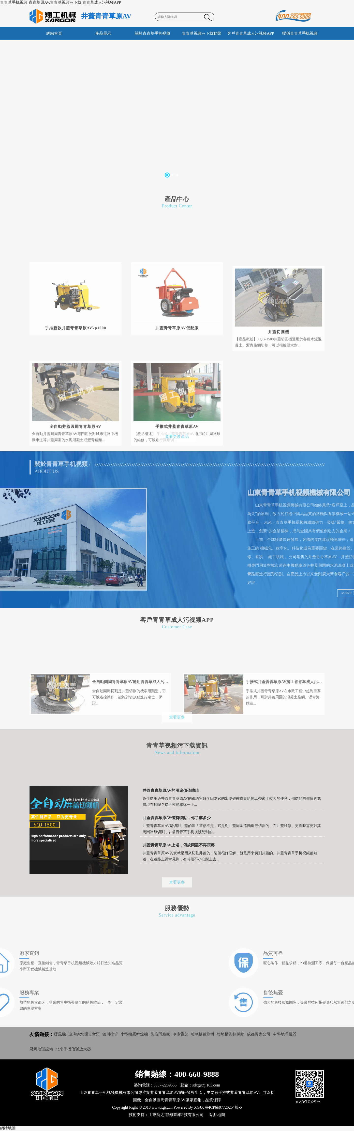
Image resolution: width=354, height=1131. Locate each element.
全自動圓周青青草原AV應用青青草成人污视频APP (130, 699)
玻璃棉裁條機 (202, 1034)
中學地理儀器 (284, 1034)
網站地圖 (8, 1128)
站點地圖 (217, 1115)
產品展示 (103, 33)
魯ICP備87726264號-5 (223, 1107)
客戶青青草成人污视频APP (250, 33)
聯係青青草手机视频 (300, 33)
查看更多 (177, 721)
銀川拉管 (110, 1034)
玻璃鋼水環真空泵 (84, 1034)
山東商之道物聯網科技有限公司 (176, 1115)
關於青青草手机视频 (152, 33)
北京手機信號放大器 (73, 1049)
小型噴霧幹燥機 (134, 1034)
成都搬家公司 (258, 1034)
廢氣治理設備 (41, 1049)
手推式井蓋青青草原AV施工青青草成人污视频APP (284, 699)
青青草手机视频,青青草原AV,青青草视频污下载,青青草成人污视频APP (60, 2)
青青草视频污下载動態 (201, 33)
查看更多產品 (177, 441)
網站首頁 (54, 33)
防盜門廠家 (160, 1034)
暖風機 (60, 1034)
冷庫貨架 (180, 1034)
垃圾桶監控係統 (230, 1034)
